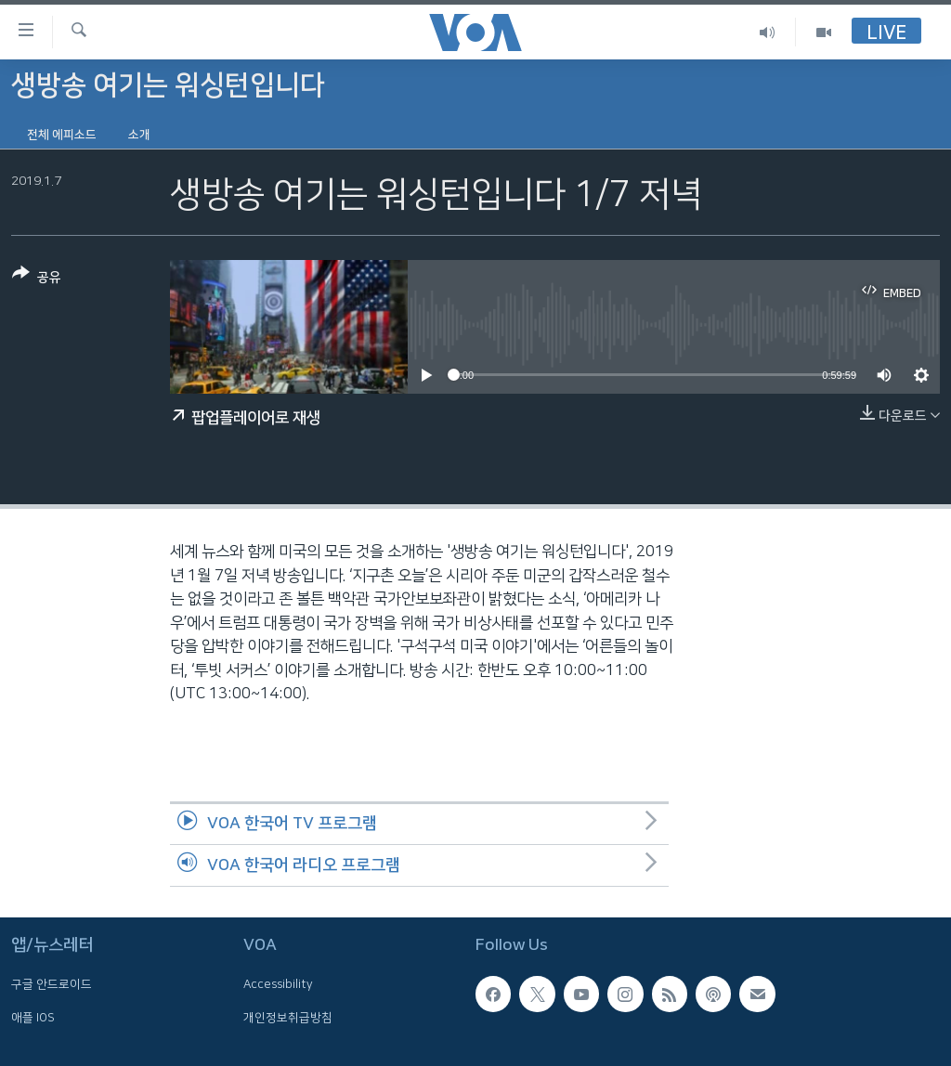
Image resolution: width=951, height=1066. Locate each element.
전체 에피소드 (62, 134)
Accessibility (278, 984)
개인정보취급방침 (287, 1016)
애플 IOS (33, 1016)
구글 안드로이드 (51, 984)
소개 (139, 134)
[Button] (36, 279)
